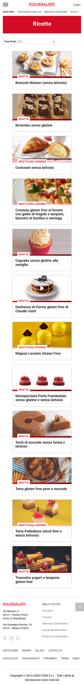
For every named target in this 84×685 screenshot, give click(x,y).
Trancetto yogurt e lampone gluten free (37, 579)
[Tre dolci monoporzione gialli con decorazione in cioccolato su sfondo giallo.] (42, 334)
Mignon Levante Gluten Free (38, 353)
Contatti (46, 617)
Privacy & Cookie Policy (55, 636)
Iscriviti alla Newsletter (54, 630)
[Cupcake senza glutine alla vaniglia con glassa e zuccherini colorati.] (42, 241)
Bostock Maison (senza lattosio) (41, 83)
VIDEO (76, 658)
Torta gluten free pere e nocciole (41, 489)
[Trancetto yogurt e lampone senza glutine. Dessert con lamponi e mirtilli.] (42, 558)
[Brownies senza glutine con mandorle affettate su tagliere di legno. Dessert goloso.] (42, 106)
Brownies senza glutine (33, 125)
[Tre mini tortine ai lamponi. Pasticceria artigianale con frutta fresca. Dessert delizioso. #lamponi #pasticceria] (42, 377)
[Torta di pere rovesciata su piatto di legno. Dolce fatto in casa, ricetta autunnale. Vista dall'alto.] (42, 470)
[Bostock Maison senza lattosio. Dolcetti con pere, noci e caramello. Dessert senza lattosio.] (42, 63)
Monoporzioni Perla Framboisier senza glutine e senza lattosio (40, 398)
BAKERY (26, 650)
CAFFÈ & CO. (55, 650)
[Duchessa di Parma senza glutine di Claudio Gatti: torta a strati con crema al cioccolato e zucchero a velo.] (42, 288)
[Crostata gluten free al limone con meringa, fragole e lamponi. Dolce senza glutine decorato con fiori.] (42, 191)
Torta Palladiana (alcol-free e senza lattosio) (38, 533)
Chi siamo (47, 610)
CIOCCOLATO (10, 658)
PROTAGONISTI (31, 658)
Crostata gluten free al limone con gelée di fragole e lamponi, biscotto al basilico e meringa (39, 214)
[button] (6, 4)
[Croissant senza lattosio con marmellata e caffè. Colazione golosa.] (42, 148)
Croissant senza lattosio (34, 167)
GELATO (39, 650)
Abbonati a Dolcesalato (56, 11)
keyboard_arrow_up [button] (80, 607)
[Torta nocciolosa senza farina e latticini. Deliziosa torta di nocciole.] (42, 423)
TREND (65, 658)
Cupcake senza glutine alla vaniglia (36, 262)
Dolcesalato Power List (29, 11)
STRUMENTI (50, 658)
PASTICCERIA (10, 650)
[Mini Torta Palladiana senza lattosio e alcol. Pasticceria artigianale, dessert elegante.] (42, 512)
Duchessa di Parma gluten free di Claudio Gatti (41, 309)
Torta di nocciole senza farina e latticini (40, 444)
